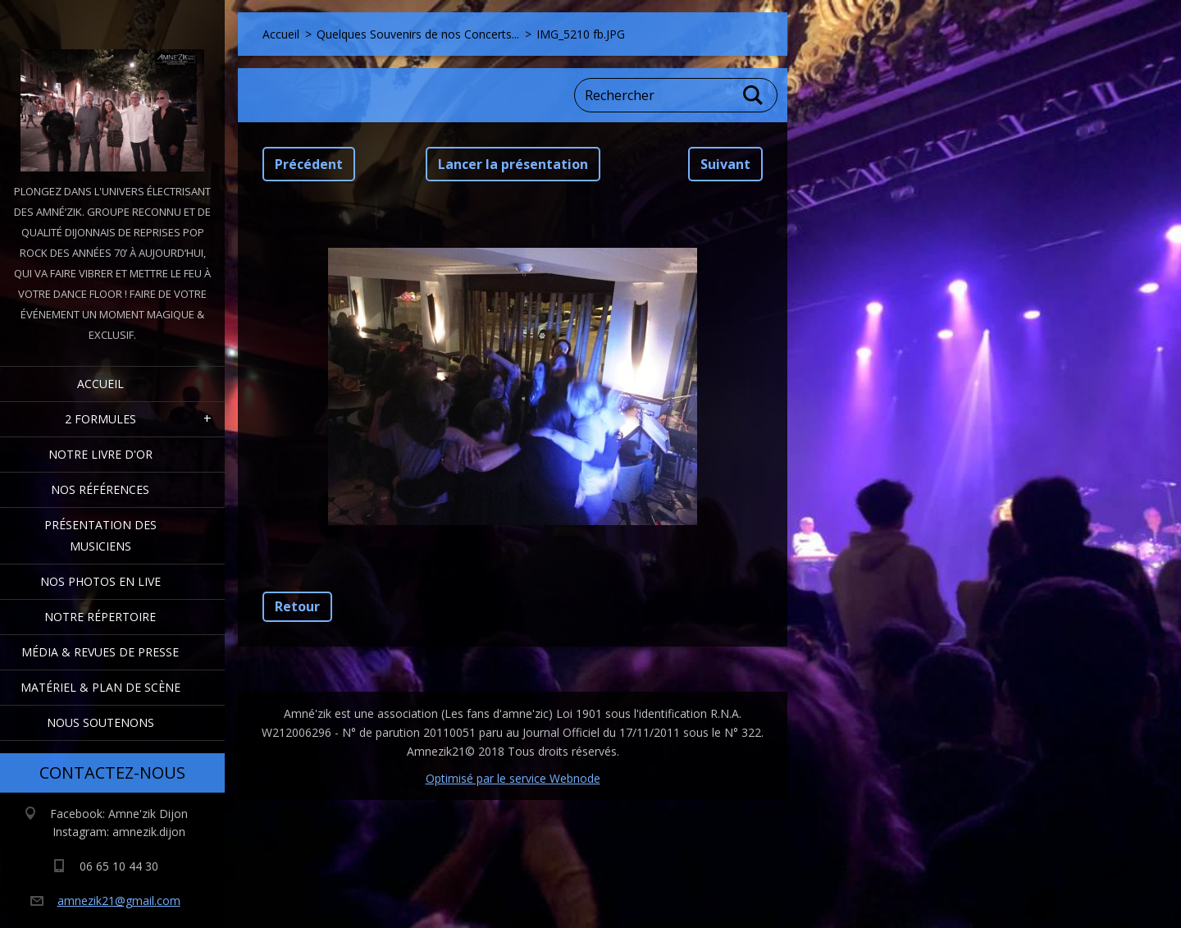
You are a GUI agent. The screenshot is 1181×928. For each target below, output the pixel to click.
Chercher (753, 95)
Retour (297, 606)
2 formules (100, 419)
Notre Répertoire (100, 616)
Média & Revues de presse (100, 652)
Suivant (725, 164)
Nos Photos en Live (100, 581)
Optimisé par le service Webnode (513, 778)
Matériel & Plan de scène (100, 687)
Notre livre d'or (100, 454)
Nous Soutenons (100, 722)
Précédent (309, 164)
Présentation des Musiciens (100, 535)
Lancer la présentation (513, 164)
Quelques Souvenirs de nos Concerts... (418, 34)
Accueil (100, 383)
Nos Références (100, 489)
